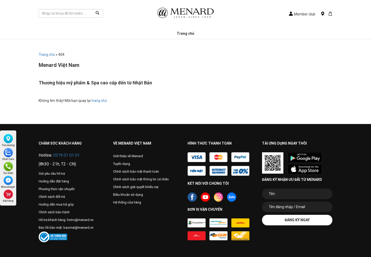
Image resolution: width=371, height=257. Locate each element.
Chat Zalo (8, 154)
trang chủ (99, 101)
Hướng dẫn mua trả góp (56, 204)
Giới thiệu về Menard (128, 156)
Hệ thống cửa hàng (127, 202)
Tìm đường (8, 140)
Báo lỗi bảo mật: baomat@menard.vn (66, 227)
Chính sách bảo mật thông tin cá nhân (141, 179)
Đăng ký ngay (297, 220)
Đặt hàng (8, 196)
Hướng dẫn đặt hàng (54, 181)
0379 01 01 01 (66, 155)
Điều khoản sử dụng (128, 195)
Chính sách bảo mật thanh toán (136, 171)
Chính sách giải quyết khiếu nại (135, 187)
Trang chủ (185, 33)
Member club (302, 14)
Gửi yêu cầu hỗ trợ (52, 173)
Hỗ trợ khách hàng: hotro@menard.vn (66, 220)
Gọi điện (8, 168)
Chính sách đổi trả (52, 197)
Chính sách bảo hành (54, 212)
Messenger (8, 182)
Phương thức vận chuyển (57, 189)
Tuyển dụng (121, 164)
